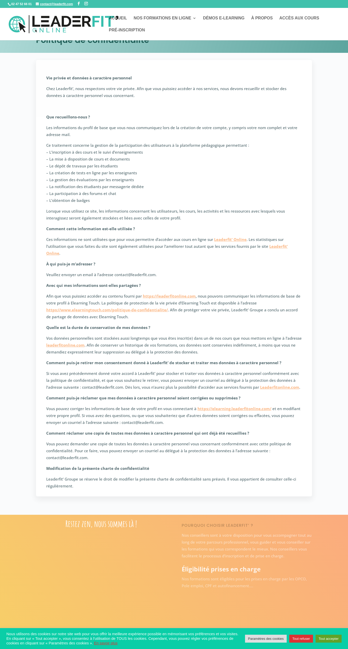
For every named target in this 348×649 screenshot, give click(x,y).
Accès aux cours (299, 18)
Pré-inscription (127, 30)
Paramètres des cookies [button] (266, 639)
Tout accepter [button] (329, 639)
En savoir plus (106, 643)
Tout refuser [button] (301, 639)
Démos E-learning (224, 18)
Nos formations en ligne (162, 18)
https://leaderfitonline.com (169, 296)
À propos (262, 18)
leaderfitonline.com (65, 345)
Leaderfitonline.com (279, 387)
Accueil (118, 18)
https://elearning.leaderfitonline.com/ (234, 408)
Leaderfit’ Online (230, 239)
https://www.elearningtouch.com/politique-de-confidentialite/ (107, 309)
